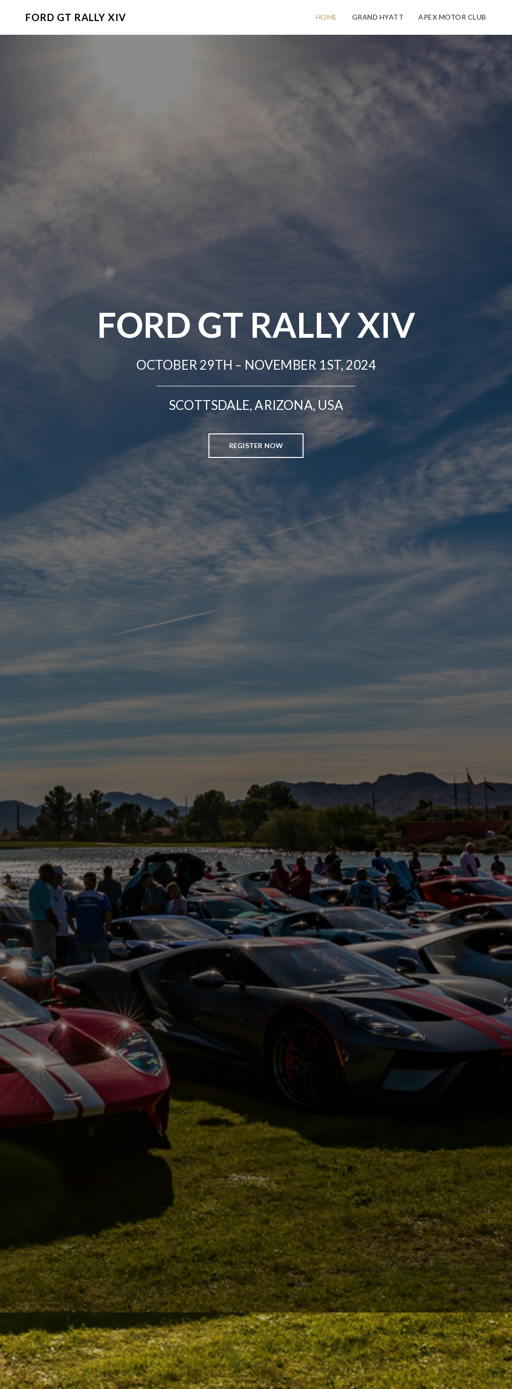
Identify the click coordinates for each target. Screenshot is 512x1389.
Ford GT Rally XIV (76, 17)
